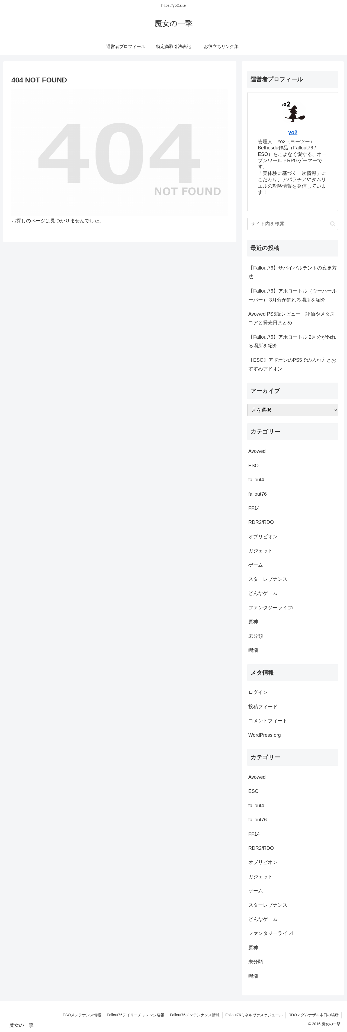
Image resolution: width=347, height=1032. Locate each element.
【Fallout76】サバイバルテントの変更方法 (292, 272)
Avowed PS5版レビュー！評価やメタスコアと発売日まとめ (291, 318)
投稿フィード (263, 706)
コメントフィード (267, 720)
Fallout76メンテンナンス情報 (195, 1015)
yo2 (292, 132)
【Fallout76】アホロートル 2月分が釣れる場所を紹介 (292, 341)
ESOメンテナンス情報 (82, 1015)
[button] (333, 224)
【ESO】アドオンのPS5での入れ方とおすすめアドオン (292, 364)
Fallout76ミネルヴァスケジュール (254, 1015)
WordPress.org (264, 735)
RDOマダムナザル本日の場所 (313, 1015)
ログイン (258, 692)
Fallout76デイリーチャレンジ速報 (135, 1015)
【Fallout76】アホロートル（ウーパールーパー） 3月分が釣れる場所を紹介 (292, 295)
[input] (292, 224)
